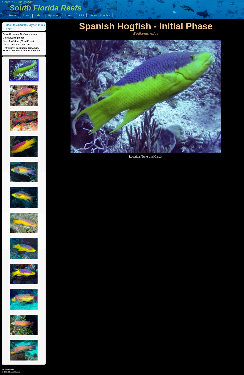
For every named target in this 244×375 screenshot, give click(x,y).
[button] (13, 15)
